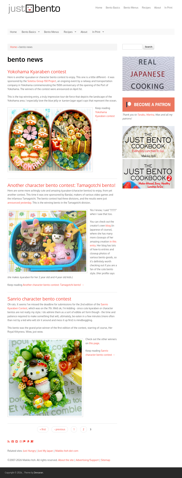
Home (98, 7)
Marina (150, 114)
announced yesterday (19, 202)
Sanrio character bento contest (39, 299)
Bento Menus (131, 7)
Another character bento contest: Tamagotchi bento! (61, 185)
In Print (168, 7)
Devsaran (38, 472)
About (157, 7)
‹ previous (59, 429)
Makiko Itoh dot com (66, 450)
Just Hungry (29, 450)
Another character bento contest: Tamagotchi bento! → (53, 284)
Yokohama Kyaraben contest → (105, 116)
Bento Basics (113, 7)
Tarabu (141, 114)
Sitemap (105, 459)
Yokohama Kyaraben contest (36, 71)
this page (94, 343)
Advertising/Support (87, 459)
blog (108, 225)
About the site (66, 459)
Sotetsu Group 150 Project (41, 81)
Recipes (146, 7)
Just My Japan (45, 450)
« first (43, 429)
